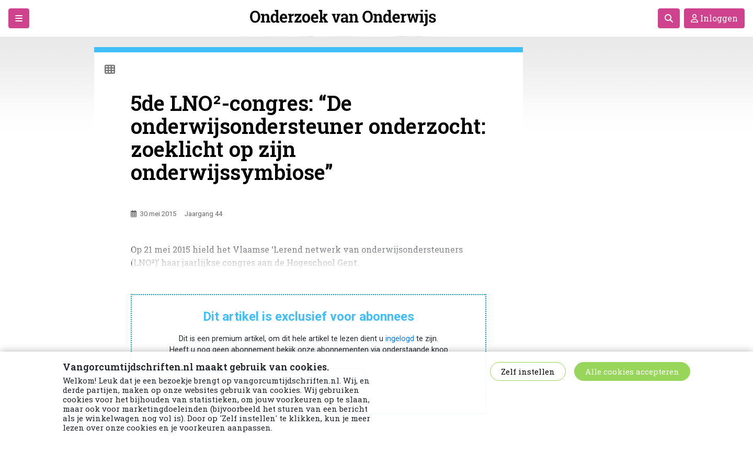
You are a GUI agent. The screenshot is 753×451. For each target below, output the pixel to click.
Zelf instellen (528, 371)
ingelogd (399, 338)
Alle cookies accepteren (632, 371)
